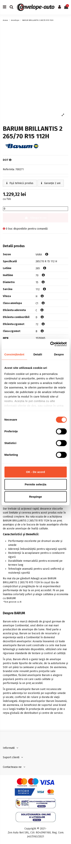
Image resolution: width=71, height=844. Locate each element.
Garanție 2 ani (50, 183)
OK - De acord (35, 471)
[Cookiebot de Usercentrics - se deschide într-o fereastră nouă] (50, 344)
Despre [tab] (59, 354)
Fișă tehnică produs (19, 183)
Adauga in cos (36, 217)
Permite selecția (35, 484)
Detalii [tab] (37, 354)
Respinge (35, 496)
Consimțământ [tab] (14, 354)
